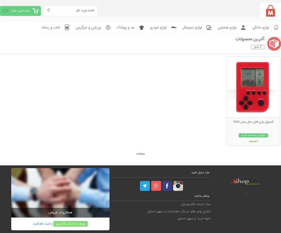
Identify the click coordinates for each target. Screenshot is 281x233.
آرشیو (258, 47)
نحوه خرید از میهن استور (194, 218)
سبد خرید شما (20, 11)
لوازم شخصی (227, 28)
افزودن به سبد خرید (253, 135)
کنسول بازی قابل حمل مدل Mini (253, 122)
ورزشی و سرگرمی (88, 28)
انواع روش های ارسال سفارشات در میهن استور (179, 211)
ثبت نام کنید (41, 224)
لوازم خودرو (158, 28)
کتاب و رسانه (51, 28)
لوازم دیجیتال (192, 28)
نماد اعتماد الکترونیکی (196, 204)
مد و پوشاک (125, 28)
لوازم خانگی (260, 28)
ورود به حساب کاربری (70, 224)
